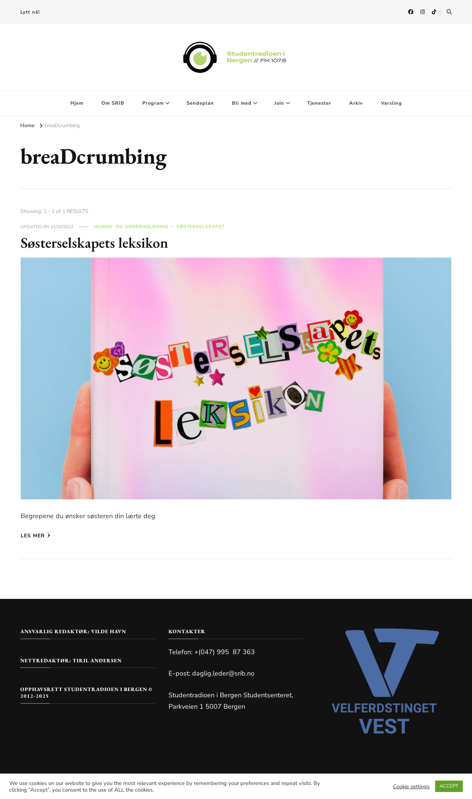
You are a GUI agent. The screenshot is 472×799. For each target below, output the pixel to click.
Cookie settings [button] (411, 786)
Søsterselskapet (200, 227)
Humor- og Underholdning (131, 227)
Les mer (36, 535)
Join (279, 103)
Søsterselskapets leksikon (95, 242)
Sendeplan (200, 103)
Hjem (76, 103)
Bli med (241, 103)
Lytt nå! (30, 12)
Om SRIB (112, 103)
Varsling (391, 103)
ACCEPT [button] (449, 786)
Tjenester (319, 103)
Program (153, 103)
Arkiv (356, 103)
